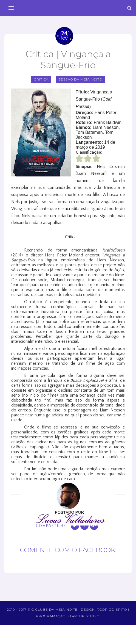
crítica (41, 79)
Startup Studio (83, 616)
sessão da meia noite (80, 79)
